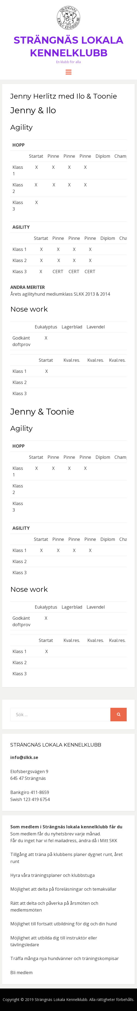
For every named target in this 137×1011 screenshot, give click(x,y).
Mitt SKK (108, 841)
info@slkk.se (24, 757)
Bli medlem (21, 973)
